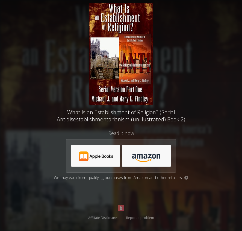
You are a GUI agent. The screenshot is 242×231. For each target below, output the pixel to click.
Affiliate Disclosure (102, 217)
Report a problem (140, 217)
